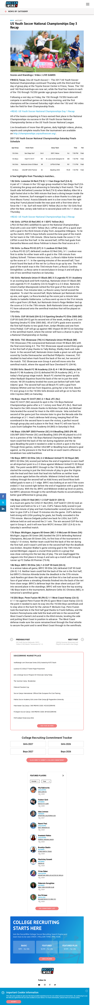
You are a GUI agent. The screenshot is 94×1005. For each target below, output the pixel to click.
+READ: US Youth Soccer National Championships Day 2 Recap (42, 216)
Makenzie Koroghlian (46, 883)
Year (44, 781)
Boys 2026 (66, 751)
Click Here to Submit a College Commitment (47, 760)
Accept (13, 1002)
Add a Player (47, 959)
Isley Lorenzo (43, 811)
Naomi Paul (42, 823)
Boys (12, 20)
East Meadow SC (44, 827)
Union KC (41, 863)
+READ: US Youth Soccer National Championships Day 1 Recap (42, 111)
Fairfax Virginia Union (46, 839)
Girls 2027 (28, 744)
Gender (33, 781)
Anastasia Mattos (44, 835)
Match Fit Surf (43, 804)
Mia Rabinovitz (44, 788)
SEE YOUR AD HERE (47, 726)
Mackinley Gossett (45, 859)
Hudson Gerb (43, 799)
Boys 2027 (28, 751)
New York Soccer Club (46, 887)
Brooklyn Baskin (44, 847)
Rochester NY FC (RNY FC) (47, 899)
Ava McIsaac (42, 895)
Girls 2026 (66, 744)
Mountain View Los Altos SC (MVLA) (50, 875)
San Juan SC (42, 792)
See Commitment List (47, 908)
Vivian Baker (43, 871)
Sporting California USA (47, 815)
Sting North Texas (45, 851)
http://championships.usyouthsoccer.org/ (34, 133)
